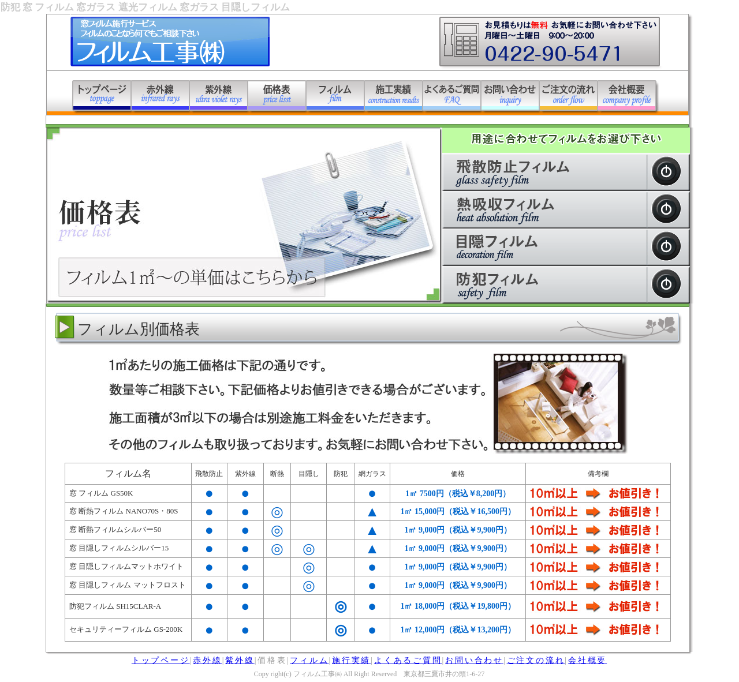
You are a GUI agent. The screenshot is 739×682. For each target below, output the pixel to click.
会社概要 (587, 660)
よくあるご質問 (408, 660)
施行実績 (351, 660)
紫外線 (239, 660)
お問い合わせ (474, 660)
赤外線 (207, 660)
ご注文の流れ (536, 660)
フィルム (309, 660)
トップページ (161, 660)
